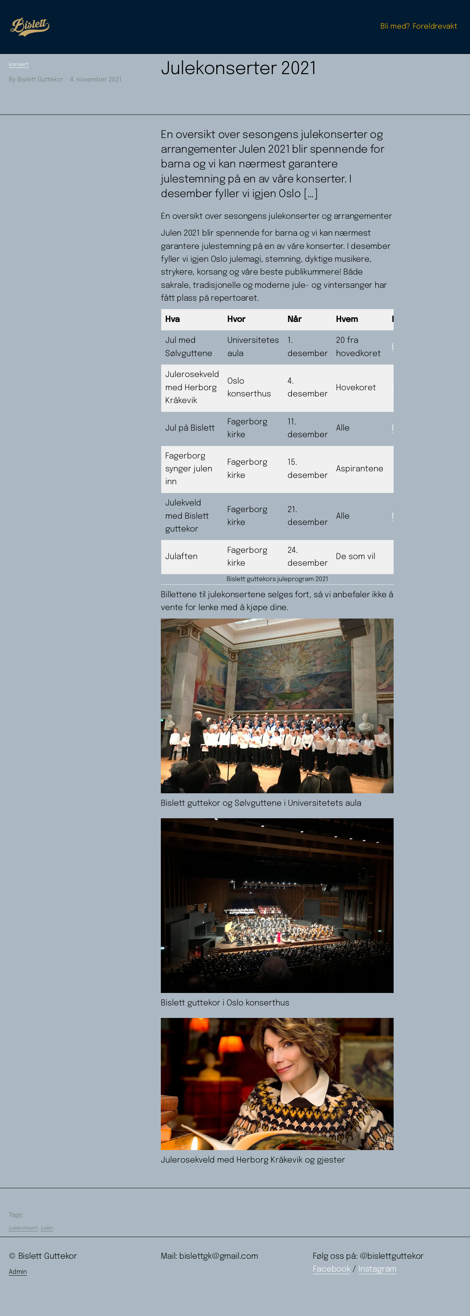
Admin (18, 1272)
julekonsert (23, 1228)
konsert (19, 64)
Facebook (331, 1269)
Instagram (377, 1269)
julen (47, 1228)
